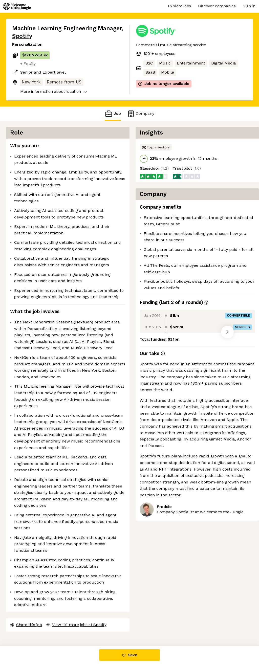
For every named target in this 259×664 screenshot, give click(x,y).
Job (113, 113)
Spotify (22, 36)
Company (140, 113)
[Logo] (17, 6)
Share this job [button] (26, 624)
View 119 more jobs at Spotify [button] (76, 624)
